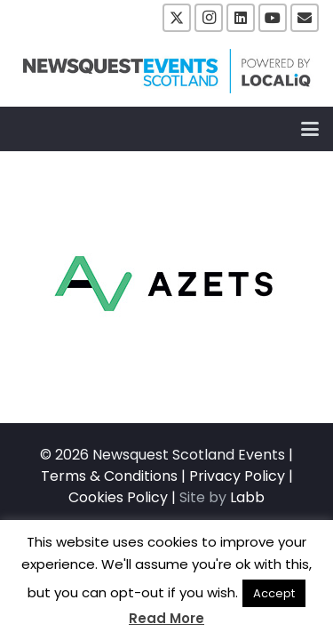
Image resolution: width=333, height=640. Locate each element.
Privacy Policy (237, 476)
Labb (247, 497)
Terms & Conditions (109, 476)
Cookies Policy (118, 497)
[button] (309, 129)
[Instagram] (208, 18)
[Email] (304, 18)
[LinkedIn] (240, 18)
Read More (166, 618)
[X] (177, 18)
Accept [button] (274, 593)
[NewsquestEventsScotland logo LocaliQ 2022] (166, 71)
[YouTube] (272, 18)
